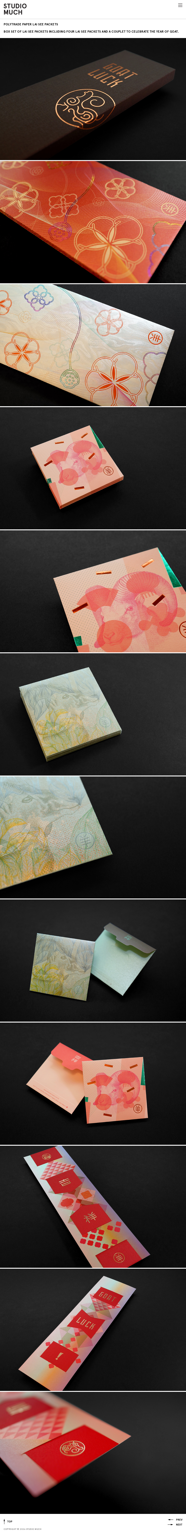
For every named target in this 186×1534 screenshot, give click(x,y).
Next (179, 1524)
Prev (179, 1519)
